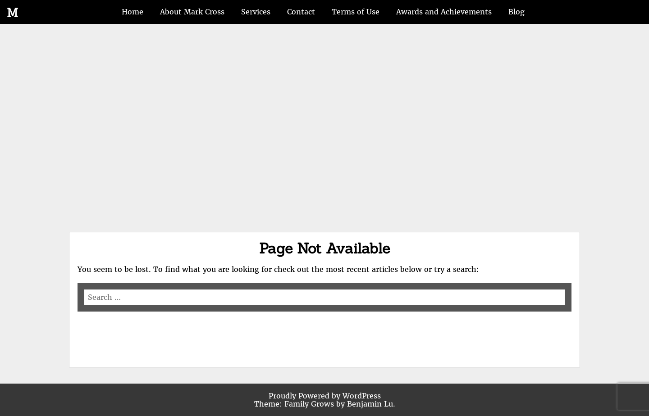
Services (255, 11)
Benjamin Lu (370, 403)
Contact (301, 11)
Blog (516, 11)
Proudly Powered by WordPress (325, 395)
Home (132, 11)
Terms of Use (355, 11)
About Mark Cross (192, 11)
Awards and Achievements (444, 11)
